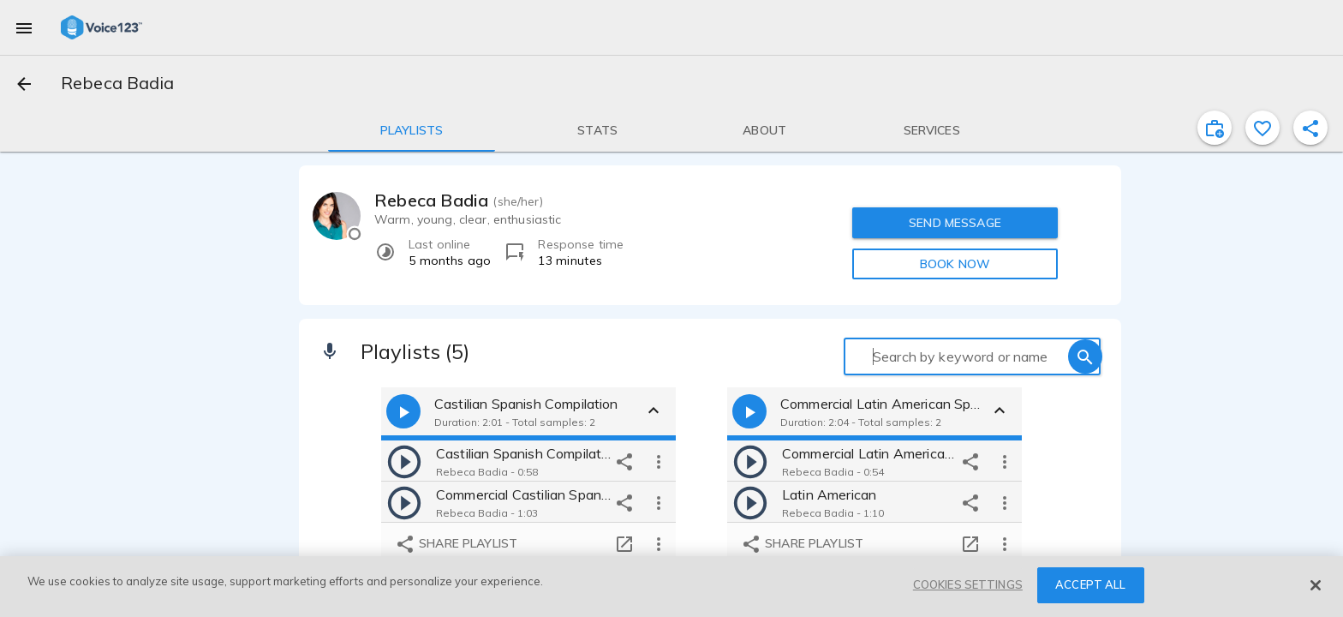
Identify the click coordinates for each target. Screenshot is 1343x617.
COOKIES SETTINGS (968, 584)
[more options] (659, 461)
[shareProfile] (1310, 128)
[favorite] (1262, 128)
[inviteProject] (1214, 128)
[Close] (1315, 585)
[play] (404, 461)
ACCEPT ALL (1090, 584)
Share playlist (456, 544)
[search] (1085, 356)
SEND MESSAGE (955, 223)
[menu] (24, 27)
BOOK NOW (955, 264)
